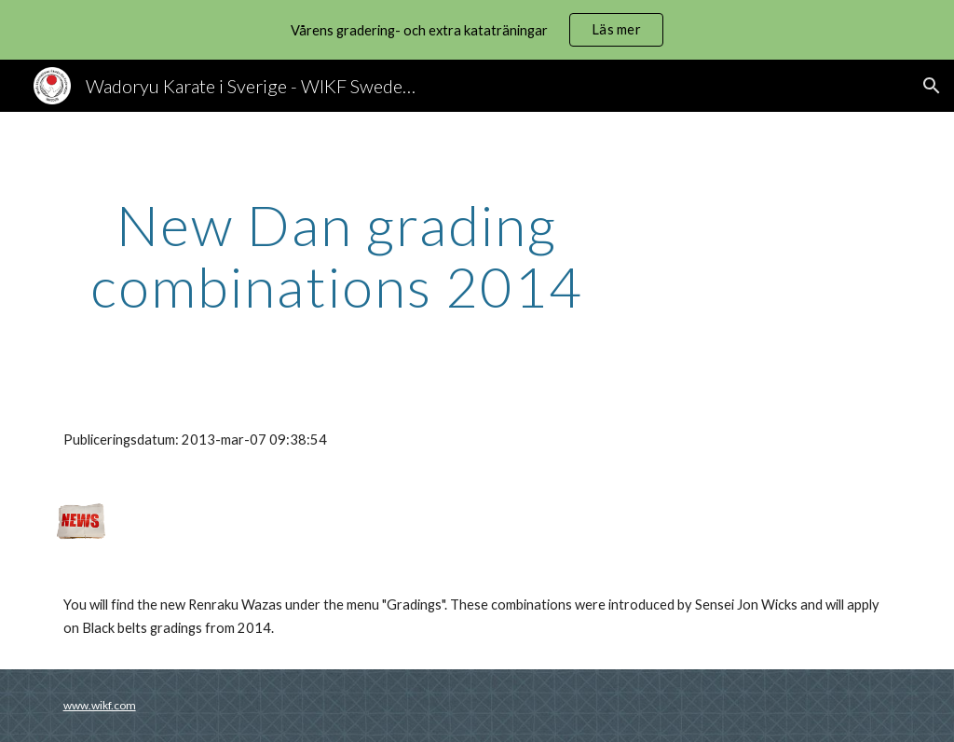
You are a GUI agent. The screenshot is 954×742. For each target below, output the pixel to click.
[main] (337, 255)
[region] (477, 30)
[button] (931, 85)
